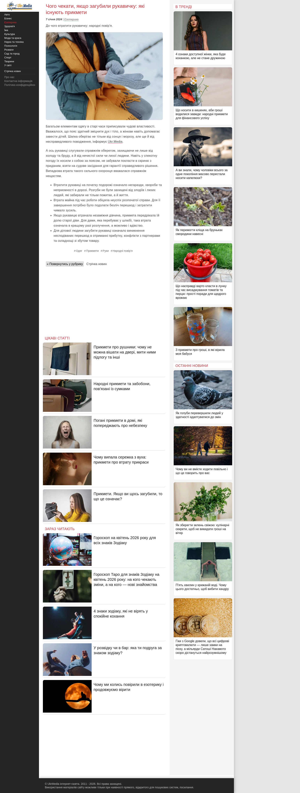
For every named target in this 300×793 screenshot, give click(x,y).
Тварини (9, 61)
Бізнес (8, 18)
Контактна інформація (18, 81)
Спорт (8, 57)
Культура (9, 34)
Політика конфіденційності (21, 84)
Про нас (9, 77)
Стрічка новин (96, 264)
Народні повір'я (123, 250)
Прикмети (92, 250)
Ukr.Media (115, 141)
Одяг (79, 250)
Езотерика (71, 19)
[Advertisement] (104, 300)
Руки (106, 250)
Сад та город (11, 53)
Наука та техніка (14, 41)
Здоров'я (9, 26)
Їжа (6, 30)
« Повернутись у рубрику (65, 264)
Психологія (10, 45)
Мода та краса (12, 37)
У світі (8, 65)
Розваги (8, 49)
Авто (7, 14)
